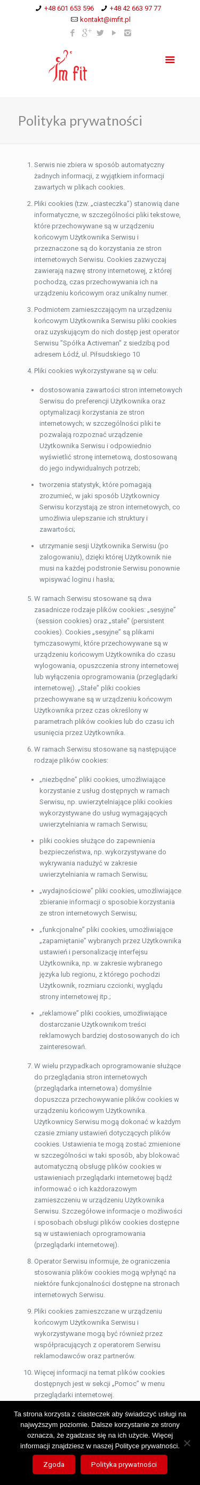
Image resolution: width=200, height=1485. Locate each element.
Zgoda (54, 1464)
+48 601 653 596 (69, 8)
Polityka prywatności (124, 1464)
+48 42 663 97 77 (135, 8)
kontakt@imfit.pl (105, 19)
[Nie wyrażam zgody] (186, 1443)
